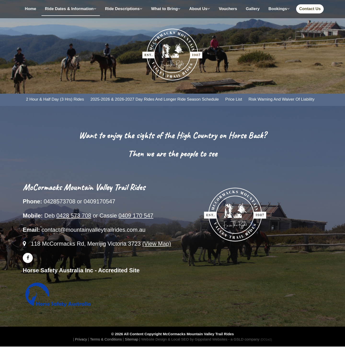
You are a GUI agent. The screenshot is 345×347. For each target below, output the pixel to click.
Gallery (253, 8)
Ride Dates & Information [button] (70, 8)
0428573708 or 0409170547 (79, 202)
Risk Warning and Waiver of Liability (281, 99)
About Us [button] (199, 8)
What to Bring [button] (165, 8)
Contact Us (310, 8)
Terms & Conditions (106, 339)
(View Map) (156, 244)
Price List (233, 99)
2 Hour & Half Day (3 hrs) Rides (55, 99)
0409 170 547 (135, 216)
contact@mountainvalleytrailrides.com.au (93, 230)
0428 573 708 (73, 216)
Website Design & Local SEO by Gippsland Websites (184, 339)
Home (30, 8)
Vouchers (228, 8)
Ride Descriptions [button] (123, 8)
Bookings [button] (278, 8)
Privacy (81, 339)
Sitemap (131, 339)
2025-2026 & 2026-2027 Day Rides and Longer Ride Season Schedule (154, 99)
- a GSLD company (250, 339)
